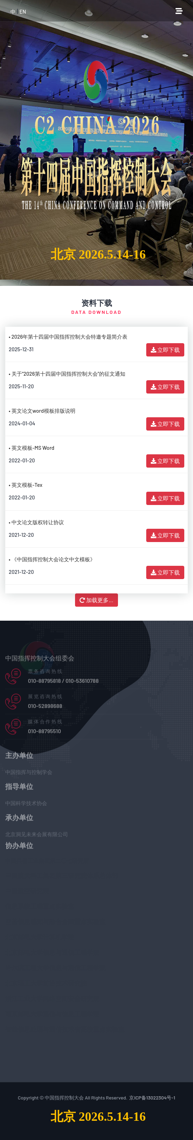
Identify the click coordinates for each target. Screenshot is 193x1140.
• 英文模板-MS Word (31, 448)
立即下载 (165, 349)
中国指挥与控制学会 (28, 774)
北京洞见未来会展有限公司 (36, 836)
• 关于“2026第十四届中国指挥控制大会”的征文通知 (67, 373)
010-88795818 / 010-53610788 (63, 682)
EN (22, 11)
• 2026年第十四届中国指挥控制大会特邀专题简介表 (68, 336)
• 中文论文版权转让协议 (36, 522)
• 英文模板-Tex (25, 485)
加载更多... (96, 600)
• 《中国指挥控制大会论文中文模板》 (52, 559)
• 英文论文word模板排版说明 (42, 410)
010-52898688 (45, 707)
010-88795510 (44, 732)
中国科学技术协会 (26, 805)
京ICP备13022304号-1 (152, 1098)
